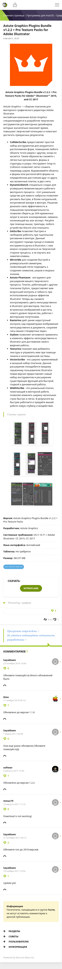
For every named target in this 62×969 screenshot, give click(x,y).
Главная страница (13, 15)
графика (26, 602)
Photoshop (14, 602)
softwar (7, 767)
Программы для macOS (40, 15)
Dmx (6, 697)
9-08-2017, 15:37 (11, 38)
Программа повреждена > (23, 631)
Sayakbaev (9, 660)
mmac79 (8, 800)
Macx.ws (20, 957)
